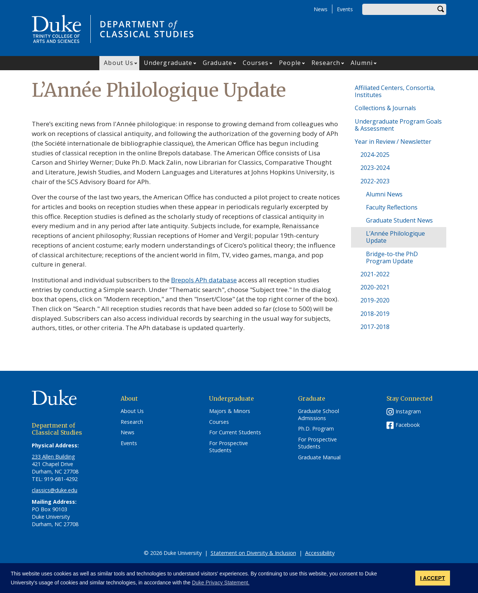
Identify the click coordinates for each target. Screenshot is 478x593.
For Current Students (235, 432)
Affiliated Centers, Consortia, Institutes (395, 91)
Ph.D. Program (316, 428)
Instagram (408, 411)
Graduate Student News (399, 220)
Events (345, 9)
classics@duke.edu (54, 490)
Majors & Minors (229, 411)
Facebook (407, 424)
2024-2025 (374, 154)
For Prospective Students (228, 447)
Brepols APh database (204, 280)
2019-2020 (374, 300)
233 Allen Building (53, 456)
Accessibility (320, 552)
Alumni (362, 63)
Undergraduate (168, 63)
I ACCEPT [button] (432, 578)
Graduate (217, 63)
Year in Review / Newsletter (393, 141)
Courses (256, 63)
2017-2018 (374, 327)
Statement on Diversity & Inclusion (253, 552)
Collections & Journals (385, 108)
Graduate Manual (319, 457)
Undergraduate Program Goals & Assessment (398, 125)
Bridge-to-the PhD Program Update (392, 257)
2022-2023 (374, 181)
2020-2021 (374, 287)
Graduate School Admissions (318, 415)
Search (440, 9)
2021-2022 (374, 274)
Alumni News (384, 194)
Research (326, 63)
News (321, 9)
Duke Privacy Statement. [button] (220, 583)
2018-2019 (374, 314)
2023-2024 (374, 168)
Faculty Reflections (392, 207)
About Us (118, 63)
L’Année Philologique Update (395, 237)
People (290, 63)
